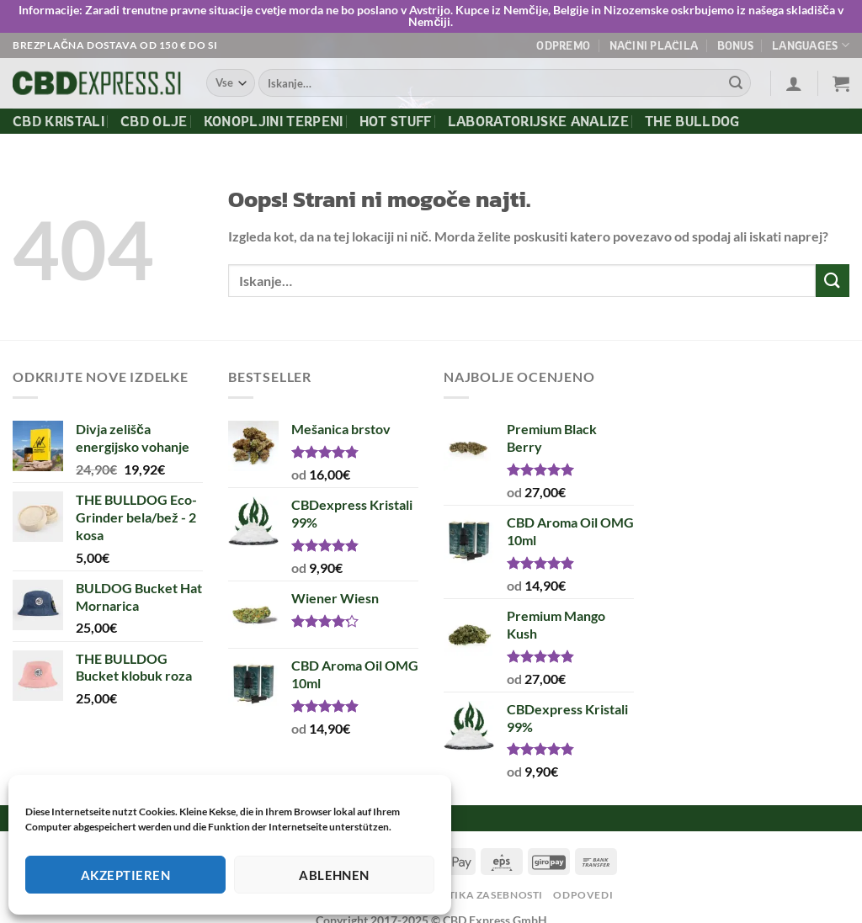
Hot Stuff (395, 121)
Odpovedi (583, 895)
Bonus (735, 45)
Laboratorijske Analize (538, 121)
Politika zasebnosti (483, 895)
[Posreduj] (735, 83)
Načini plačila (654, 45)
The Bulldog (692, 121)
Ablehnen (334, 875)
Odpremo (563, 45)
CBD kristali (58, 121)
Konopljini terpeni (273, 121)
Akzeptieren (125, 875)
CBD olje (154, 121)
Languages (810, 45)
